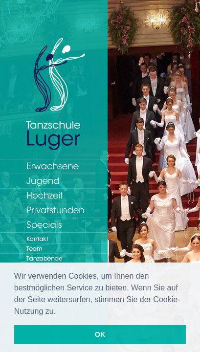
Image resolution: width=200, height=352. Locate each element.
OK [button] (100, 334)
